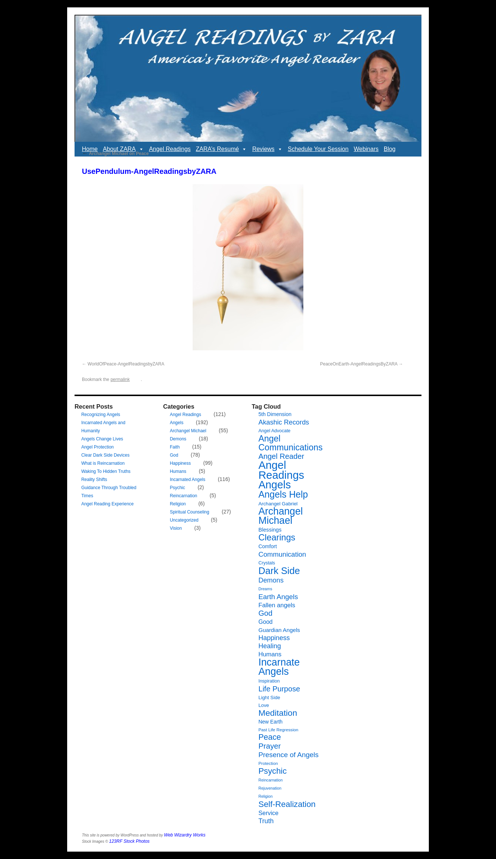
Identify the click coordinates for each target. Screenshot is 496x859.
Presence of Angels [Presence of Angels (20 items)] (288, 755)
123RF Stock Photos (129, 841)
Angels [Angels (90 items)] (274, 485)
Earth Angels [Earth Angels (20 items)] (278, 597)
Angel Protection (97, 447)
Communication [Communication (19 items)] (282, 554)
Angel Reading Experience (107, 503)
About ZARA (123, 149)
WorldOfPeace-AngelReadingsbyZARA (125, 364)
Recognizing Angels (100, 414)
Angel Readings (170, 149)
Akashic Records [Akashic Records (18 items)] (283, 422)
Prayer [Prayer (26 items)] (269, 746)
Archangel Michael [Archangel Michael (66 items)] (280, 516)
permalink (120, 379)
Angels (176, 422)
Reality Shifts (94, 479)
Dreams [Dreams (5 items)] (265, 589)
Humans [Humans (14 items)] (269, 654)
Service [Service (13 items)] (268, 813)
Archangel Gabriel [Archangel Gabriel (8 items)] (277, 503)
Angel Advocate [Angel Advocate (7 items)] (274, 430)
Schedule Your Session (318, 149)
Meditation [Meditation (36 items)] (277, 713)
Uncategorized (184, 520)
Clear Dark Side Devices (105, 455)
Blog (390, 149)
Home (90, 149)
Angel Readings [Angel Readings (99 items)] (281, 470)
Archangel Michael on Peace (115, 153)
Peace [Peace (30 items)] (269, 737)
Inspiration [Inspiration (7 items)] (269, 681)
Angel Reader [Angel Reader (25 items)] (281, 456)
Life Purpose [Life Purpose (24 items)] (279, 689)
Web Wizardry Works (184, 835)
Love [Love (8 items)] (263, 705)
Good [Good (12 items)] (265, 622)
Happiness (180, 463)
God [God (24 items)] (265, 613)
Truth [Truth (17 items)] (265, 821)
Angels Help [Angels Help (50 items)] (283, 494)
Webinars (366, 149)
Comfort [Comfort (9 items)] (267, 546)
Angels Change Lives (102, 438)
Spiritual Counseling (189, 512)
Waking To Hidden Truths (105, 471)
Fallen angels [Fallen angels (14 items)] (276, 605)
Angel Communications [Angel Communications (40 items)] (290, 443)
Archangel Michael (188, 430)
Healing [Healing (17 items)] (269, 646)
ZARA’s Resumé (221, 149)
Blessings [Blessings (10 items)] (270, 530)
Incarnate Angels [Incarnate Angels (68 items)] (279, 667)
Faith (175, 447)
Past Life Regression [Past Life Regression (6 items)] (278, 729)
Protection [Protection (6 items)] (268, 763)
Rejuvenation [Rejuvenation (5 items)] (269, 788)
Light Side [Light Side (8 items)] (269, 697)
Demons (178, 438)
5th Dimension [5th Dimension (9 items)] (275, 414)
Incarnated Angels (187, 479)
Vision (176, 528)
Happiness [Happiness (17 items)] (274, 638)
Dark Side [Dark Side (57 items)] (279, 571)
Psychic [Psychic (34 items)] (272, 771)
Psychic (177, 487)
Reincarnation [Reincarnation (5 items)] (270, 780)
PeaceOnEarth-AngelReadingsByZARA (358, 364)
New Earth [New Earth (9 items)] (270, 722)
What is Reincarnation (102, 463)
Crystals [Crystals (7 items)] (266, 563)
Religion (178, 503)
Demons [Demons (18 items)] (270, 580)
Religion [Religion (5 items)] (265, 796)
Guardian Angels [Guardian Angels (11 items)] (279, 630)
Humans (178, 471)
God (174, 455)
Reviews (267, 149)
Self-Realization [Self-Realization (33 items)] (287, 804)
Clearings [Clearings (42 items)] (276, 537)
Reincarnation (183, 495)
